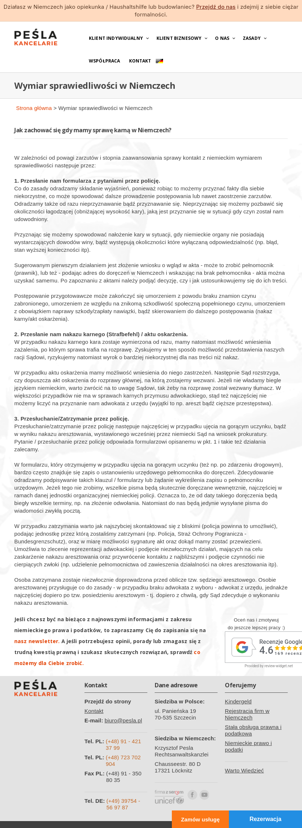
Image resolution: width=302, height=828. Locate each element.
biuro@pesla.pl (123, 720)
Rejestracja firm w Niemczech (247, 714)
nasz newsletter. (37, 641)
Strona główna (34, 108)
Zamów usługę (200, 819)
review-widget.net (278, 666)
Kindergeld (238, 701)
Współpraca (104, 61)
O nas (222, 38)
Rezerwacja (265, 819)
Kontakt (140, 61)
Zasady (252, 38)
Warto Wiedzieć (244, 770)
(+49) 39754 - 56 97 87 (123, 804)
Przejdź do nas (215, 6)
